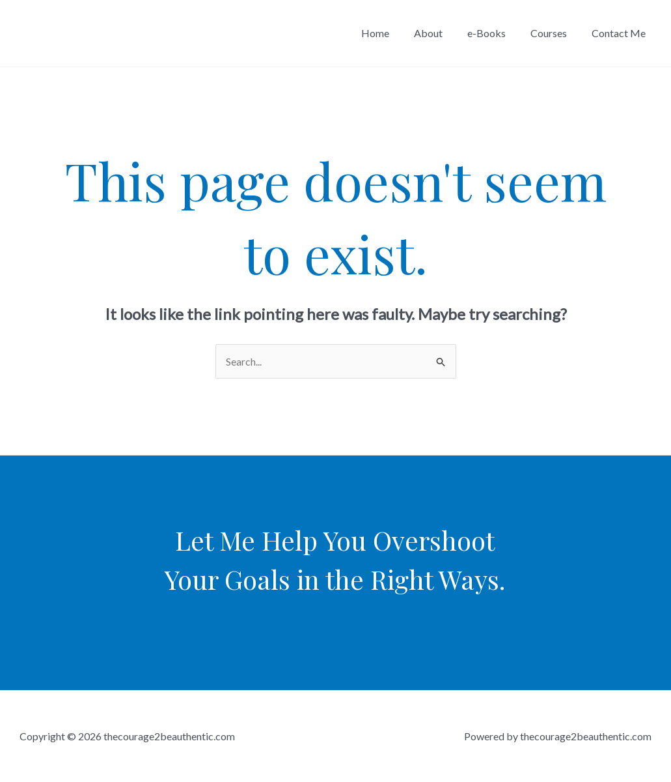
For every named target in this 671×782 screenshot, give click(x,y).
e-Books (496, 33)
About (442, 33)
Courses (554, 33)
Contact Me (621, 33)
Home (393, 33)
